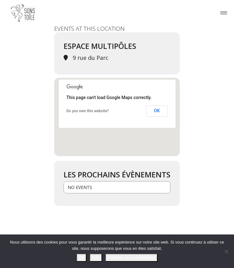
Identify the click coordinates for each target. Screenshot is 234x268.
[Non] (226, 251)
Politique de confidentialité (131, 257)
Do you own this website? (87, 111)
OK (157, 110)
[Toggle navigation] (223, 12)
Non (96, 257)
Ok (81, 257)
